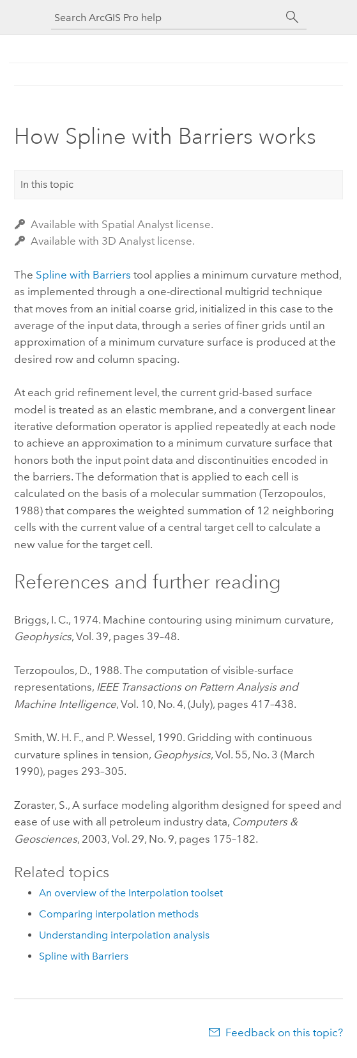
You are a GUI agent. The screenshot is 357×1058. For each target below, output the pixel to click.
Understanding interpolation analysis (124, 935)
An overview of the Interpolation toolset (131, 893)
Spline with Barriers (83, 274)
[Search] (292, 17)
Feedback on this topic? (284, 1032)
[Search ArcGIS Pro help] (166, 17)
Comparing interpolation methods (119, 914)
